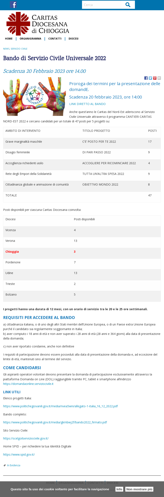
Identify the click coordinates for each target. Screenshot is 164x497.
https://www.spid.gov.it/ (19, 454)
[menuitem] (9, 39)
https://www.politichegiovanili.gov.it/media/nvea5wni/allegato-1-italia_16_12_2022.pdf (60, 406)
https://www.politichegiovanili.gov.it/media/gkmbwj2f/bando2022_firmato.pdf (55, 422)
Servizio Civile (19, 48)
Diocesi (73, 38)
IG (21, 4)
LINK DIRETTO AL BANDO (87, 104)
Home (9, 38)
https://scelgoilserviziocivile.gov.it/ (26, 438)
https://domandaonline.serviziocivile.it (28, 384)
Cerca (128, 4)
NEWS (6, 48)
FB (13, 4)
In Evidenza (13, 465)
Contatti (55, 38)
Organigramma (30, 38)
